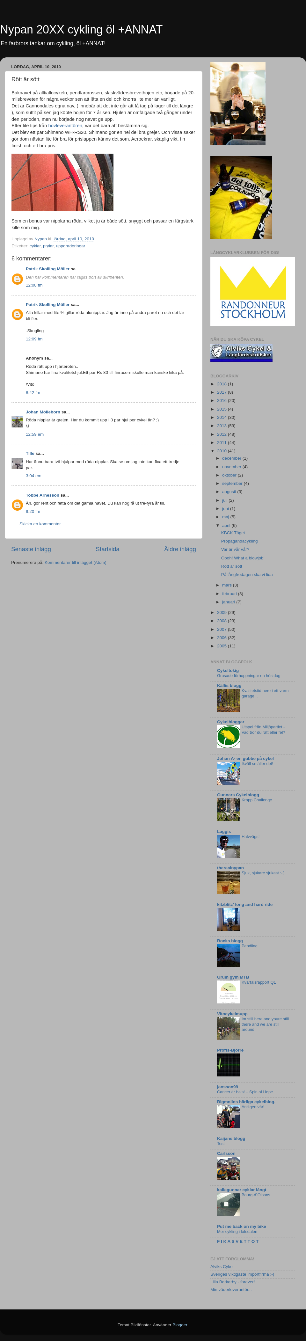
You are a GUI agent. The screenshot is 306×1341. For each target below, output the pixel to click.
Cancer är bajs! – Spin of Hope (245, 1092)
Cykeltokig (228, 670)
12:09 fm (34, 339)
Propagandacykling (239, 541)
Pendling (250, 946)
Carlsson (226, 1153)
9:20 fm (33, 511)
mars (227, 585)
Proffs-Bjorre (230, 1050)
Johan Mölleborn (43, 412)
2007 (222, 629)
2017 (222, 392)
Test (221, 1143)
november (232, 466)
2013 (222, 425)
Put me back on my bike (241, 1226)
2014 (222, 417)
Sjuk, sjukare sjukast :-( (263, 873)
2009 (222, 612)
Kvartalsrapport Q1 (259, 982)
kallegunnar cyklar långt (241, 1189)
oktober (230, 475)
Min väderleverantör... (231, 1289)
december (232, 458)
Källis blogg (229, 685)
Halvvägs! (250, 836)
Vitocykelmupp (232, 1013)
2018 (222, 384)
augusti (229, 491)
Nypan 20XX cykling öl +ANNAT (81, 29)
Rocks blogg (230, 940)
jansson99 (227, 1086)
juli (225, 500)
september (233, 483)
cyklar (35, 246)
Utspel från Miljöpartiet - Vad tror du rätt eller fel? (263, 730)
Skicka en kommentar (40, 523)
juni (226, 508)
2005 (222, 646)
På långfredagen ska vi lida (247, 574)
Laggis (224, 831)
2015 (222, 409)
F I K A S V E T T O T (238, 1241)
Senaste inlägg (31, 549)
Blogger (179, 1325)
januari (229, 602)
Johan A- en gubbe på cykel (245, 758)
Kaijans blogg (231, 1138)
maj (226, 516)
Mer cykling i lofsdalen (237, 1231)
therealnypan (230, 867)
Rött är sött (231, 566)
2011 (222, 442)
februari (230, 593)
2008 (222, 620)
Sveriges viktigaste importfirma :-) (242, 1274)
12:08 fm (34, 285)
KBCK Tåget (233, 532)
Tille (30, 453)
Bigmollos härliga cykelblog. (246, 1101)
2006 (222, 637)
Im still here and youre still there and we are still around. (265, 1024)
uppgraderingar (70, 246)
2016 (222, 400)
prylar (48, 246)
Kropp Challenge (257, 800)
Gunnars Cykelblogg (238, 794)
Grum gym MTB (233, 977)
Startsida (108, 549)
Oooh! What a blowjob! (243, 558)
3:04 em (33, 475)
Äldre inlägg (180, 549)
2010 (222, 450)
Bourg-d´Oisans (256, 1194)
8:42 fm (33, 392)
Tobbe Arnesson (42, 495)
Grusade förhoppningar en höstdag (248, 675)
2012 (222, 434)
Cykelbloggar (230, 721)
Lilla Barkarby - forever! (232, 1281)
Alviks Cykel (222, 1266)
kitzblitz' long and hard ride (245, 904)
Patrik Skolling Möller (47, 268)
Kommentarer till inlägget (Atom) (75, 562)
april (226, 525)
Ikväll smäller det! (257, 763)
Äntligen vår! (253, 1106)
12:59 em (35, 434)
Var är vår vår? (235, 549)
